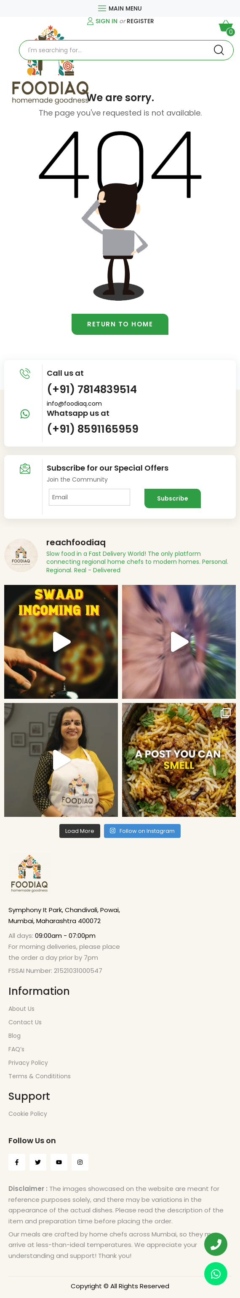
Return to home (120, 324)
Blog (14, 1035)
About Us (21, 1008)
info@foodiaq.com (74, 403)
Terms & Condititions (39, 1076)
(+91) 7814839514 (92, 389)
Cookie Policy (27, 1113)
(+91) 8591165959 (93, 429)
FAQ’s (16, 1049)
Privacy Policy (28, 1062)
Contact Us (25, 1022)
